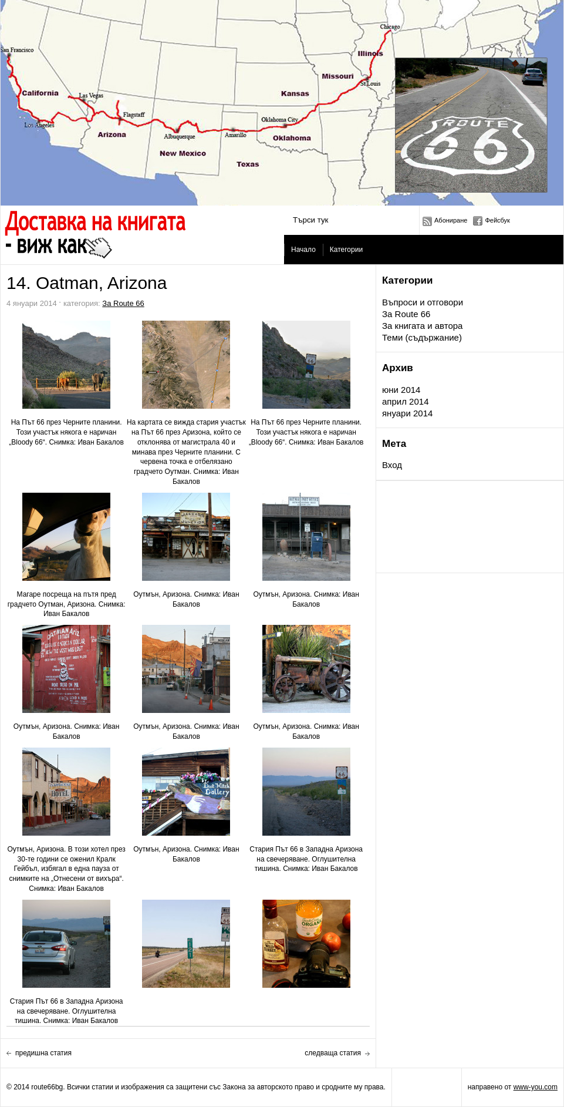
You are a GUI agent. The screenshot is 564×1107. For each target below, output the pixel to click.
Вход (392, 465)
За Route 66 (406, 314)
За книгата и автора (422, 326)
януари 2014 (407, 413)
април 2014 (405, 401)
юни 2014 (401, 390)
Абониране (450, 220)
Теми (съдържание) (422, 337)
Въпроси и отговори (422, 302)
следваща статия (333, 1053)
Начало (303, 249)
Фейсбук (497, 220)
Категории (346, 249)
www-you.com (536, 1087)
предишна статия (43, 1053)
